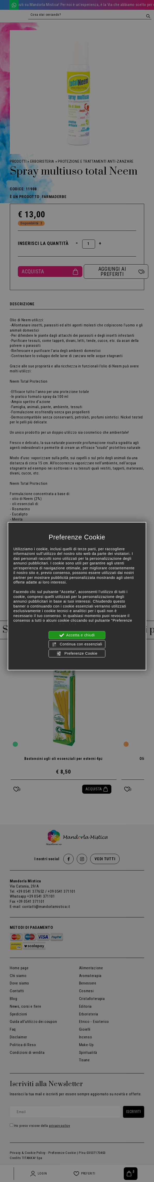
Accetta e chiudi (77, 635)
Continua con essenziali (77, 644)
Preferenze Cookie (77, 653)
